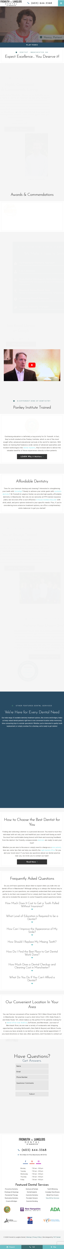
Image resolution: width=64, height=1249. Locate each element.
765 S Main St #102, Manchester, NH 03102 (32, 1155)
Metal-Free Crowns (53, 1195)
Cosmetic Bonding (32, 1201)
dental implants (29, 448)
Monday (23, 1168)
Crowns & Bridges (11, 1201)
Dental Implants (32, 1192)
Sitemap (28, 1237)
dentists (41, 840)
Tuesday (23, 1171)
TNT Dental (56, 1237)
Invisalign (18, 491)
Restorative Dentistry (11, 1198)
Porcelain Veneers (32, 1198)
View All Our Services (52, 1198)
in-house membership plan (46, 500)
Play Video (32, 45)
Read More (31, 862)
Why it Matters (31, 457)
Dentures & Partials (32, 1189)
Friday (22, 1179)
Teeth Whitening (52, 1189)
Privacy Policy (37, 1237)
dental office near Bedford (17, 1023)
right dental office (48, 850)
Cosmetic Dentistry (32, 1195)
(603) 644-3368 (39, 3)
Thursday (23, 1177)
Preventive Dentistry (11, 1189)
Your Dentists (31, 129)
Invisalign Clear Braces (52, 1192)
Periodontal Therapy (11, 1195)
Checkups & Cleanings (11, 1192)
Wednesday (24, 1174)
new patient (56, 847)
